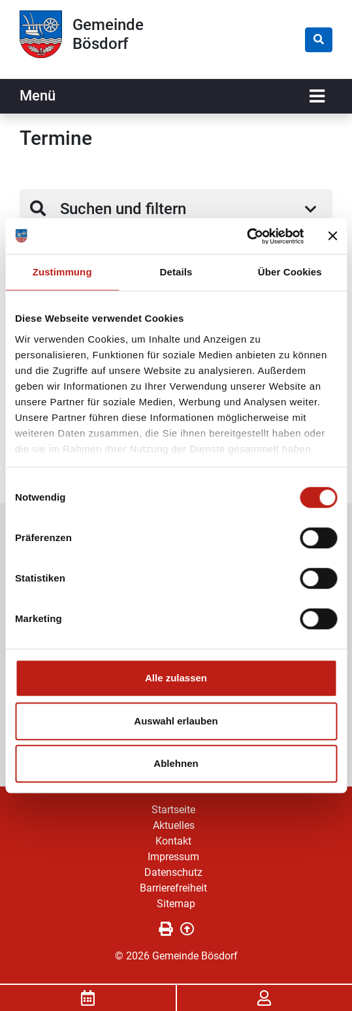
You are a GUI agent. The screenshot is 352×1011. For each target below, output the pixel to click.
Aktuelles (174, 825)
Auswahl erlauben (175, 720)
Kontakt (173, 841)
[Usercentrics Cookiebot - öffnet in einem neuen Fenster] (246, 236)
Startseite (173, 809)
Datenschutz (173, 872)
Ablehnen (175, 763)
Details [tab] (176, 271)
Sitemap (176, 903)
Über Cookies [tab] (290, 271)
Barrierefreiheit (173, 888)
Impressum (173, 856)
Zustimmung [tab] (62, 271)
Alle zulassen (176, 677)
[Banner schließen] (332, 236)
